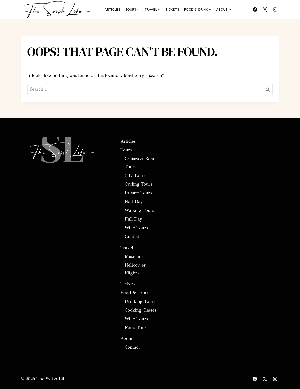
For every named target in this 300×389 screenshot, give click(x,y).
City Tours (135, 175)
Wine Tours (136, 228)
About (126, 338)
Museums (134, 256)
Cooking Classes (140, 310)
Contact (132, 347)
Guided (132, 236)
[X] (265, 9)
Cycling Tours (138, 184)
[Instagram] (275, 9)
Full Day (133, 219)
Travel (126, 247)
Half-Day (134, 201)
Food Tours (136, 327)
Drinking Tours (140, 301)
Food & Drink (134, 292)
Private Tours (138, 193)
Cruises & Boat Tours (139, 162)
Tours (126, 150)
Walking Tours (139, 210)
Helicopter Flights (135, 269)
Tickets (172, 9)
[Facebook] (254, 9)
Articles (112, 9)
